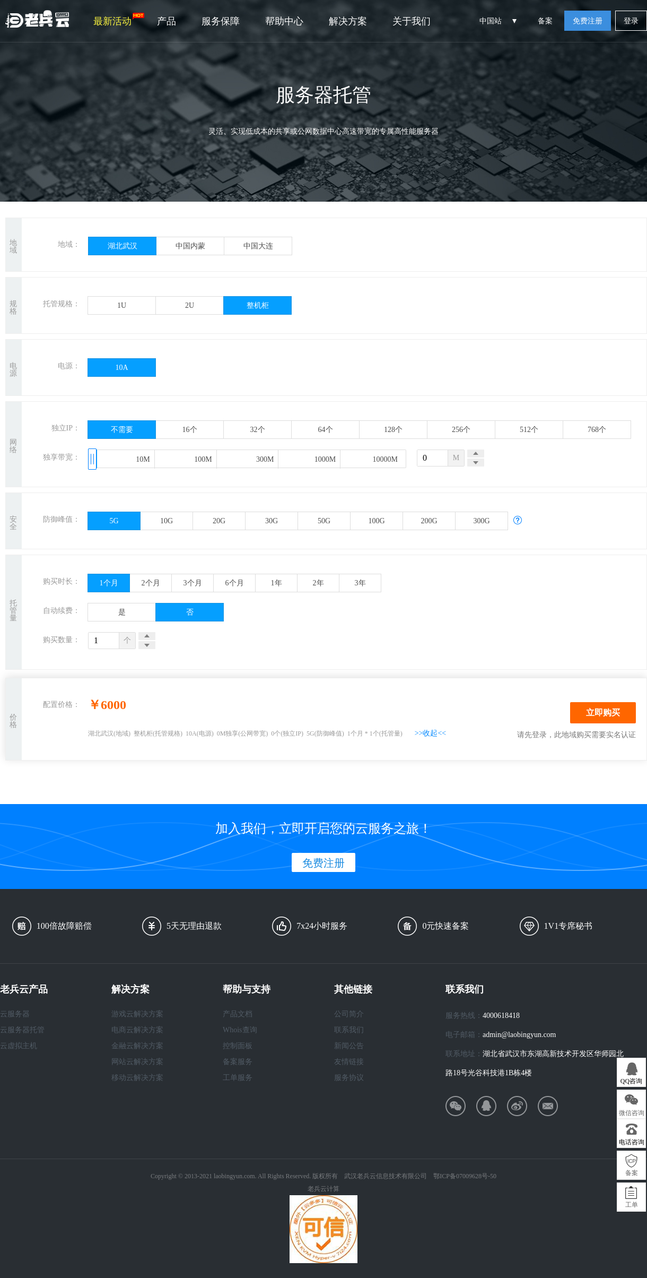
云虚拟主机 (18, 1046)
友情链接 (349, 1062)
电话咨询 (631, 1142)
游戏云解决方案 (137, 1014)
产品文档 (237, 1014)
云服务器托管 (22, 1030)
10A (121, 368)
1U (121, 305)
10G (166, 521)
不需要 (122, 430)
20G (219, 521)
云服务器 (15, 1014)
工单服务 (237, 1078)
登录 (631, 21)
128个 (393, 430)
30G (271, 521)
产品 (166, 21)
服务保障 (221, 21)
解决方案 (348, 21)
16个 (189, 430)
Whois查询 (240, 1030)
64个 (325, 430)
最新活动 (118, 20)
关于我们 (411, 21)
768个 (597, 430)
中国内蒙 (190, 246)
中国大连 (258, 246)
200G (429, 521)
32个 (257, 430)
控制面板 (237, 1046)
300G (481, 521)
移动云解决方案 (137, 1078)
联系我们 (349, 1030)
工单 (631, 1204)
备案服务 (237, 1062)
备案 (545, 21)
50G (324, 521)
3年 (360, 583)
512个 (529, 430)
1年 (276, 583)
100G (376, 521)
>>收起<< (431, 733)
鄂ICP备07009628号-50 (464, 1176)
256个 (461, 430)
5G (113, 521)
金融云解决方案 (137, 1046)
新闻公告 (349, 1046)
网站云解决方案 (137, 1062)
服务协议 (349, 1078)
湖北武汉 (122, 246)
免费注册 (587, 21)
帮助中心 (284, 21)
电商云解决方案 (137, 1030)
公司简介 (349, 1014)
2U (189, 305)
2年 (318, 583)
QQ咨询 (631, 1081)
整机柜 (258, 305)
